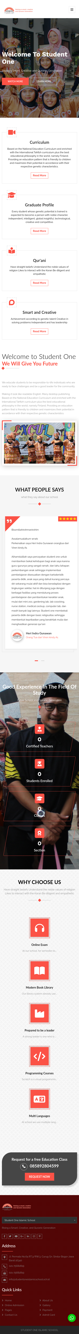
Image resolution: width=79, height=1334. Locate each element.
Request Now (39, 1176)
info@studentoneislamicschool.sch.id (29, 1279)
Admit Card (47, 1314)
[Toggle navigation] (72, 9)
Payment (46, 1310)
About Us (46, 1300)
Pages (7, 1310)
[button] (36, 660)
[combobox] (39, 1220)
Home (7, 1300)
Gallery (45, 1305)
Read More (39, 175)
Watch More (15, 81)
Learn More (44, 81)
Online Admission (13, 1305)
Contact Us (9, 1314)
